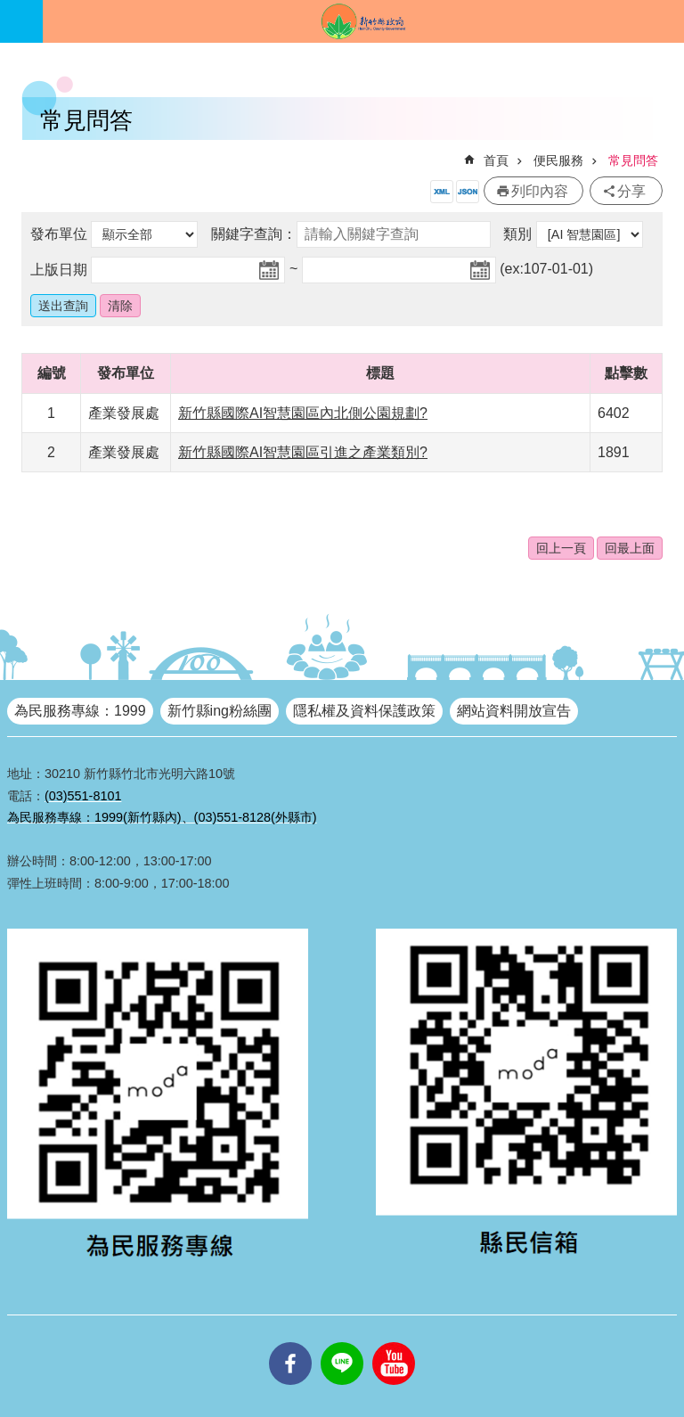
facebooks (290, 1342)
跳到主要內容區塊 (9, 9)
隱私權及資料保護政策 (364, 710)
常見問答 (633, 160)
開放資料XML (441, 191)
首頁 (496, 160)
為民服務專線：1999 (80, 710)
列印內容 (539, 191)
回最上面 (630, 548)
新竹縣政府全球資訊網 (363, 21)
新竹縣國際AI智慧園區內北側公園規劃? (303, 413)
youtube (393, 1342)
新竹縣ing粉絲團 (219, 710)
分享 (631, 191)
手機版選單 (21, 21)
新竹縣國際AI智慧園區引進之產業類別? (303, 452)
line (342, 1342)
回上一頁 (561, 548)
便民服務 (558, 160)
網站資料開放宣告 (514, 710)
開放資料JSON (467, 191)
